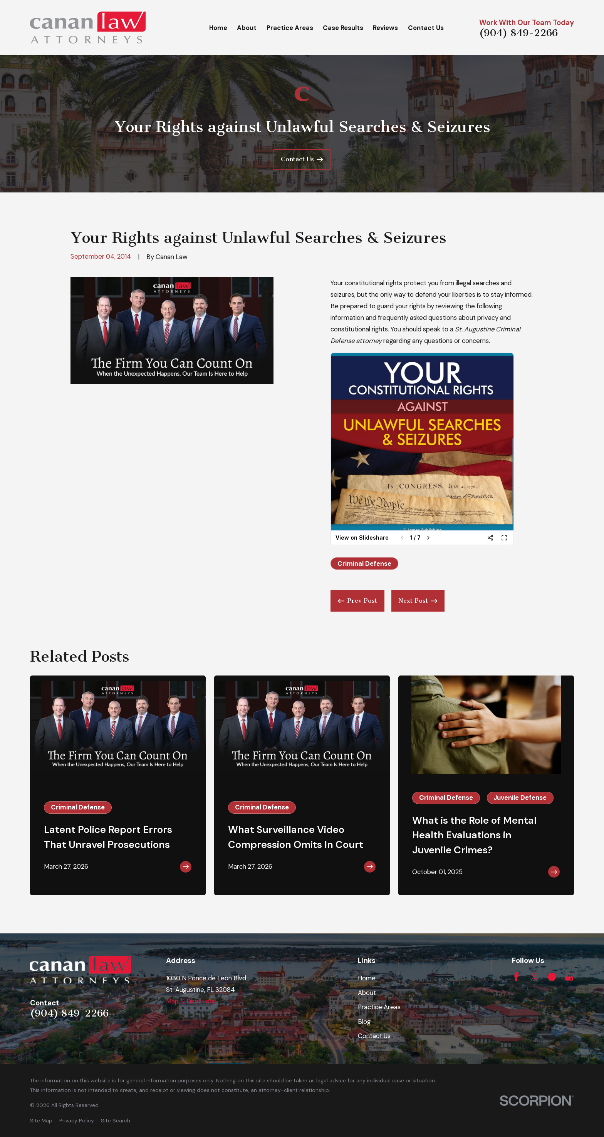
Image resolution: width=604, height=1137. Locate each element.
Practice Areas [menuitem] (290, 27)
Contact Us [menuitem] (426, 27)
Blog (364, 1021)
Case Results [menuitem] (343, 27)
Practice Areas (379, 1007)
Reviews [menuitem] (385, 27)
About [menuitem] (247, 27)
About (367, 992)
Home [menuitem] (218, 27)
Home (367, 978)
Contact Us (374, 1036)
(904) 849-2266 (518, 33)
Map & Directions (191, 1001)
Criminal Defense (364, 563)
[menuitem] (41, 1120)
